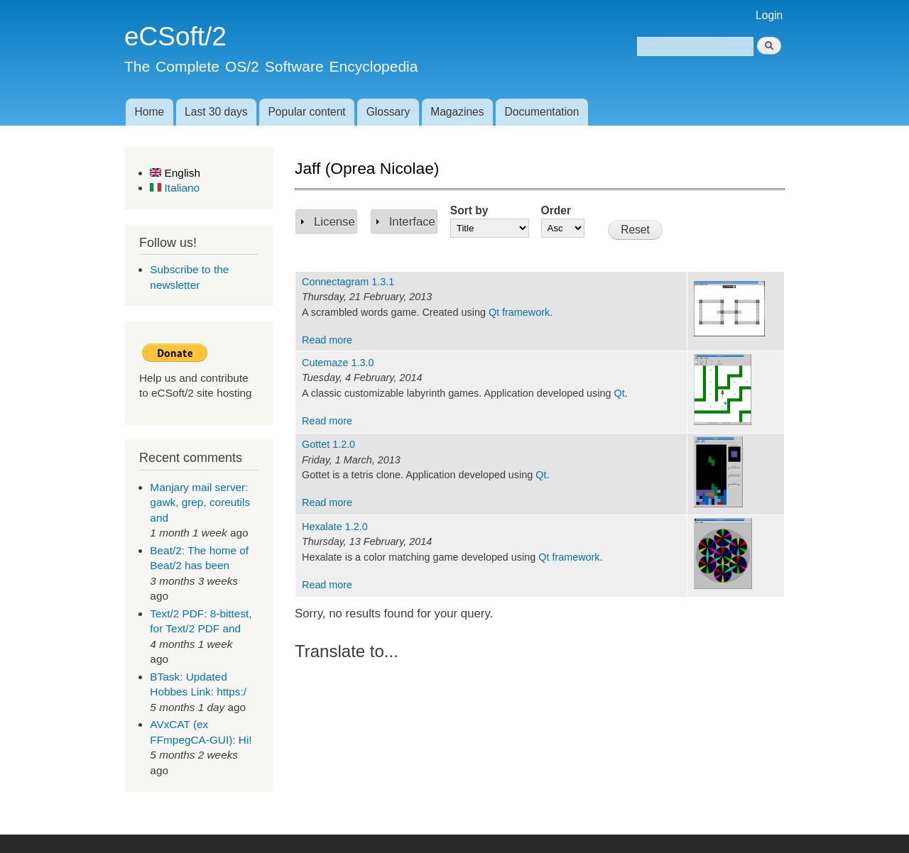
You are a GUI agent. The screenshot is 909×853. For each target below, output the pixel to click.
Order (556, 210)
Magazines (457, 112)
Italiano (175, 188)
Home (149, 112)
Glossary (388, 112)
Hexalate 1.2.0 (335, 526)
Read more (327, 340)
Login (769, 15)
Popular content (306, 112)
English (175, 173)
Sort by (469, 210)
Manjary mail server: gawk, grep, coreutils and (200, 502)
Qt (619, 393)
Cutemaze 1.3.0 (338, 362)
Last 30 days (216, 112)
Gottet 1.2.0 (328, 444)
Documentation (542, 112)
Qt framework (519, 312)
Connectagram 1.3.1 (348, 281)
